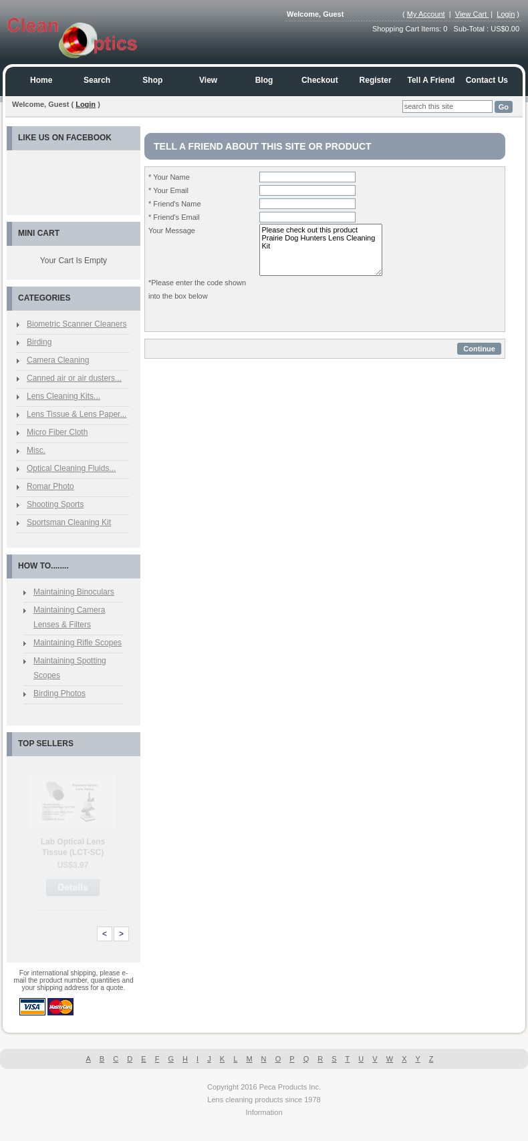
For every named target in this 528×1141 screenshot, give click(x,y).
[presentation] (361, 302)
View (208, 80)
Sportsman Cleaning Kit (69, 522)
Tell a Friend (431, 80)
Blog (264, 80)
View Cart (472, 14)
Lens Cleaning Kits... (63, 396)
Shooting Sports (55, 504)
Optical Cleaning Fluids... (71, 468)
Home (41, 80)
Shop (152, 80)
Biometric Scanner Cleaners (76, 324)
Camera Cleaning (58, 360)
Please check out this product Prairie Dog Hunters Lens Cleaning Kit (320, 250)
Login (506, 14)
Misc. (36, 450)
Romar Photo (50, 486)
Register (376, 80)
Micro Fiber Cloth (57, 432)
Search (97, 80)
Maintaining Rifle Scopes (77, 642)
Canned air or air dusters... (74, 378)
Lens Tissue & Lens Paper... (76, 414)
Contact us (487, 80)
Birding (39, 342)
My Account (426, 14)
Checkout (319, 80)
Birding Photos (59, 693)
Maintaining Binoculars (73, 592)
